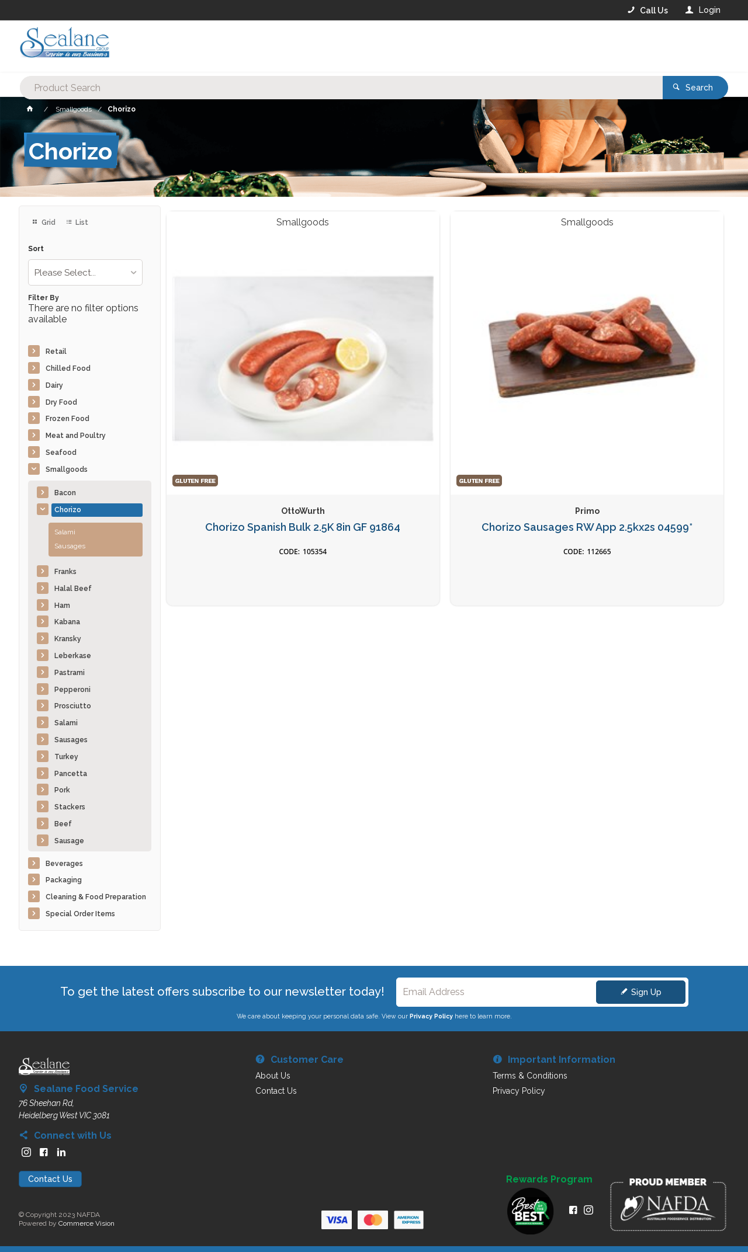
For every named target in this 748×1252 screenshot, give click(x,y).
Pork (62, 790)
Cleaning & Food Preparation (96, 897)
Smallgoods (67, 469)
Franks (65, 572)
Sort (36, 249)
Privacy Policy (431, 1016)
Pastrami (69, 673)
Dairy (54, 385)
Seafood (61, 452)
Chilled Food (68, 368)
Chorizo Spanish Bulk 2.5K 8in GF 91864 (232, 390)
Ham (62, 605)
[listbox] (85, 272)
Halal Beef (73, 589)
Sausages (69, 546)
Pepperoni (72, 690)
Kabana (67, 622)
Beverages (64, 864)
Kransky (67, 639)
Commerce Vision (86, 1223)
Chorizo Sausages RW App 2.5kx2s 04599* (373, 390)
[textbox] (326, 46)
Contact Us (50, 1179)
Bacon (65, 493)
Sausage (69, 841)
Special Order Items (80, 914)
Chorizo (67, 510)
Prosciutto (72, 706)
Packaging (64, 880)
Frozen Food (67, 419)
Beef (63, 824)
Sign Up (646, 992)
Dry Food (61, 402)
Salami (64, 532)
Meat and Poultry (76, 436)
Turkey (66, 757)
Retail (56, 351)
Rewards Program (549, 1179)
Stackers (69, 807)
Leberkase (72, 656)
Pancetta (70, 774)
